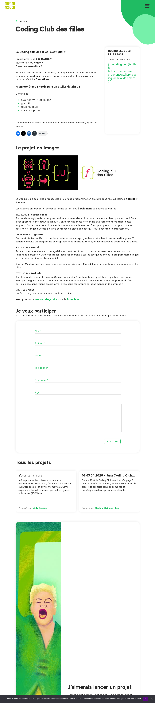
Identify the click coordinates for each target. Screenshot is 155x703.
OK (145, 699)
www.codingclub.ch (47, 299)
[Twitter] (23, 133)
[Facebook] (18, 133)
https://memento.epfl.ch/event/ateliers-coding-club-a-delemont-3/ (122, 76)
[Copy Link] (34, 133)
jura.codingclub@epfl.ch (122, 66)
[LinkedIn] (29, 133)
